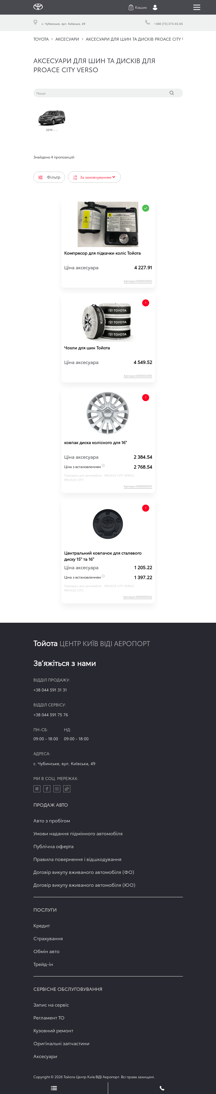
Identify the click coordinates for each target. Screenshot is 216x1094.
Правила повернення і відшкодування (77, 858)
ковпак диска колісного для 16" (95, 442)
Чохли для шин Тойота (87, 348)
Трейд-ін (43, 963)
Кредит (41, 925)
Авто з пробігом (51, 820)
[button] (138, 7)
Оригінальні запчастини (61, 1043)
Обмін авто (46, 951)
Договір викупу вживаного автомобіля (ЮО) (84, 884)
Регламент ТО (48, 1017)
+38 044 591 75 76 (50, 714)
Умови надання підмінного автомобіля (78, 833)
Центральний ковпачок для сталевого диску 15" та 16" (103, 556)
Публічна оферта (53, 846)
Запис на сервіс (51, 1004)
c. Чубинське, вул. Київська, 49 (64, 763)
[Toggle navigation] (196, 7)
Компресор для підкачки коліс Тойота (102, 253)
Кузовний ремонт (53, 1030)
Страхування (48, 938)
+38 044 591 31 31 (50, 690)
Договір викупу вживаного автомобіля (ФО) (83, 871)
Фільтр (49, 177)
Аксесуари (45, 1055)
